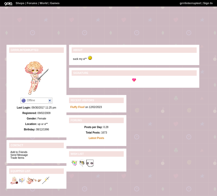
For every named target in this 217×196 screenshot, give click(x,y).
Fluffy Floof (77, 107)
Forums (32, 3)
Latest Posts (96, 138)
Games (55, 3)
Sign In (208, 3)
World (44, 3)
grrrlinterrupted (190, 3)
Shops (20, 3)
